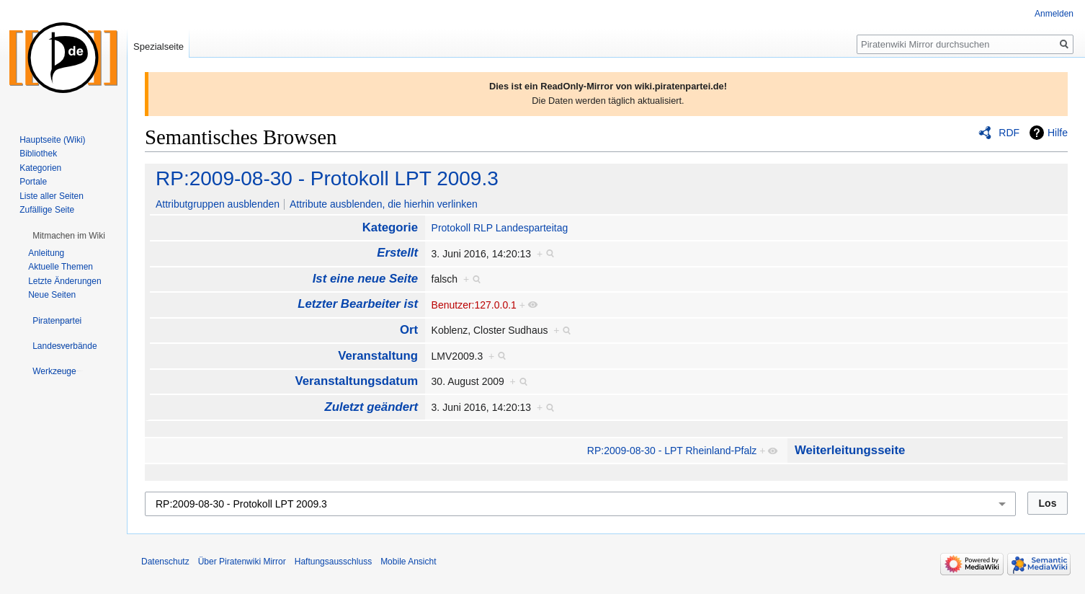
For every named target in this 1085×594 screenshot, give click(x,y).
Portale (33, 182)
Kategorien (40, 168)
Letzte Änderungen (64, 281)
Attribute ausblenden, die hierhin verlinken (384, 204)
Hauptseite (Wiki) (52, 140)
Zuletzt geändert (372, 407)
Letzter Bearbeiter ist (358, 304)
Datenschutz (165, 562)
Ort (409, 330)
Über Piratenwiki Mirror (242, 562)
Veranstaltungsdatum (356, 381)
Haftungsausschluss (333, 562)
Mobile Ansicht (408, 562)
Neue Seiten (52, 295)
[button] (68, 236)
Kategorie (390, 227)
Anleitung (46, 253)
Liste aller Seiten (51, 196)
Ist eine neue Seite (365, 278)
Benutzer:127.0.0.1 (474, 305)
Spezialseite (158, 46)
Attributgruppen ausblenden (218, 204)
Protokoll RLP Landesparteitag (500, 228)
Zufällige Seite (46, 210)
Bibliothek (38, 153)
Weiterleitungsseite (850, 450)
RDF (1009, 132)
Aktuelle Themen (60, 267)
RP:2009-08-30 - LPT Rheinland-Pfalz (672, 450)
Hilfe (1058, 132)
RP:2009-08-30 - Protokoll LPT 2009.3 (327, 178)
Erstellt (397, 253)
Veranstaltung (378, 356)
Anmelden (1054, 14)
